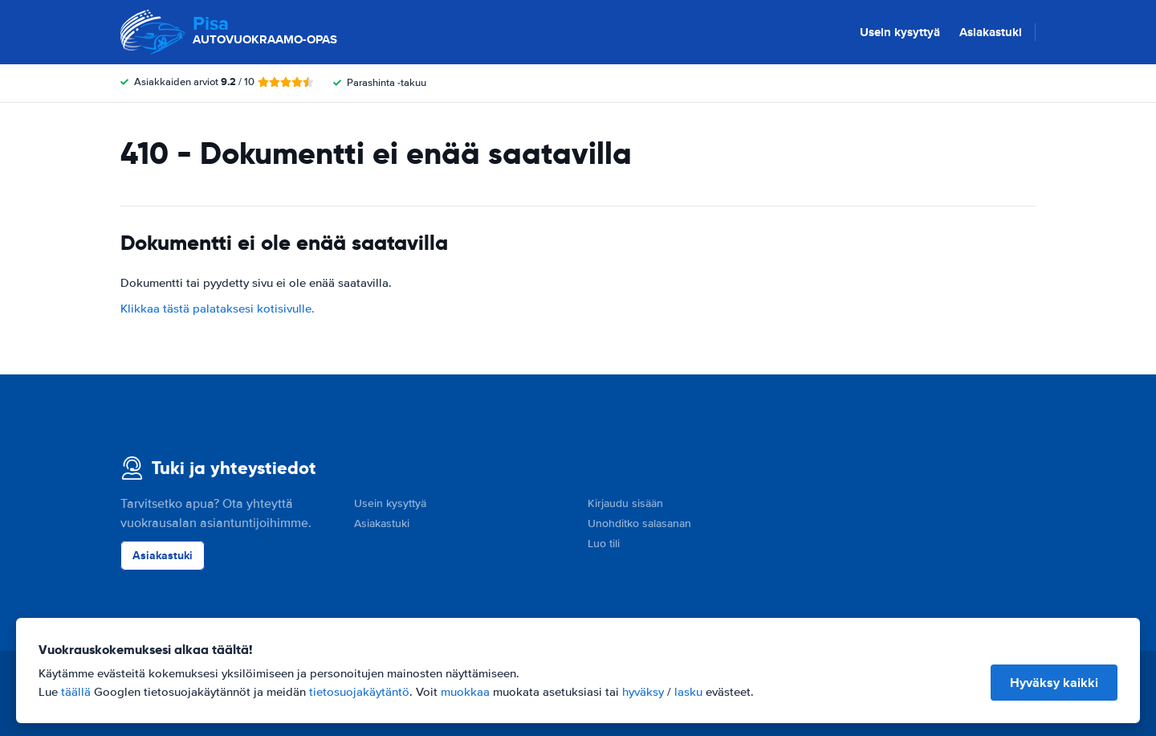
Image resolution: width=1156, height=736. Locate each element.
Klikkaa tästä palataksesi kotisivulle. (217, 308)
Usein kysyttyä (900, 32)
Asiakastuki (990, 32)
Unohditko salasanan (639, 523)
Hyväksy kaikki (1054, 682)
